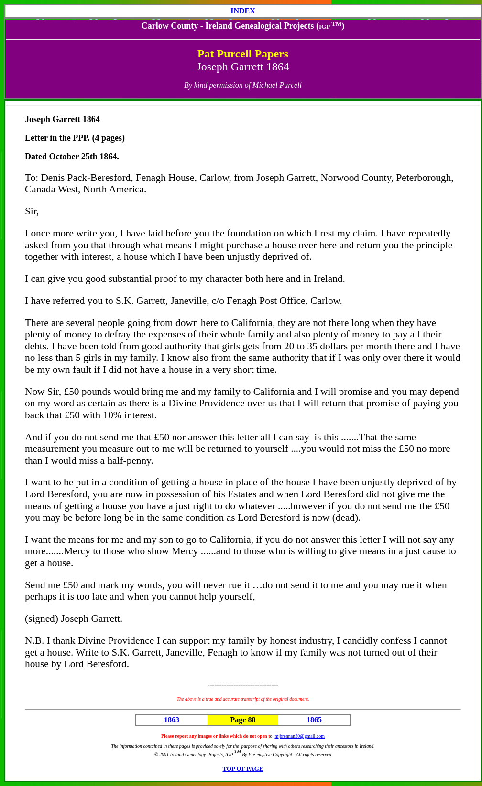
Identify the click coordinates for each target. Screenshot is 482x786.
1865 (314, 720)
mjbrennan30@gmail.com (299, 736)
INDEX (242, 11)
